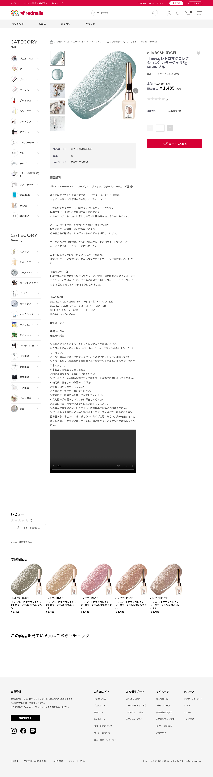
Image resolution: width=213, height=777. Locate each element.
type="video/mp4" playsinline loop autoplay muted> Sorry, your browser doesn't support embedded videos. (93, 451)
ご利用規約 (58, 760)
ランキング (18, 24)
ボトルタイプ (95, 41)
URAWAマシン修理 (135, 712)
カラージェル (79, 41)
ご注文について (101, 705)
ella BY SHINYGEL (149, 41)
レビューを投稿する (28, 527)
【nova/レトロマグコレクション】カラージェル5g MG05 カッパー (131, 605)
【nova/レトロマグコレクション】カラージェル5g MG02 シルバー (26, 605)
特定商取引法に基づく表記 (35, 760)
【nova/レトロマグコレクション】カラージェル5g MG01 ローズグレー (166, 605)
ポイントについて (102, 732)
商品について (100, 712)
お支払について (101, 719)
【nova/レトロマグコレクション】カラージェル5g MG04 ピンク (96, 605)
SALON (151, 3)
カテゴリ (65, 24)
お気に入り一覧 (163, 705)
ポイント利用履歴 (164, 725)
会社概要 (14, 760)
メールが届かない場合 (136, 705)
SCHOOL (160, 3)
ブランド (90, 24)
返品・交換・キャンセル (105, 739)
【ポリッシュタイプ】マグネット (121, 41)
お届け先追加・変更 (165, 719)
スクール (188, 712)
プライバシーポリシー (78, 760)
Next (135, 91)
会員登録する (25, 717)
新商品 (42, 24)
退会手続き (161, 732)
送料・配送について (103, 725)
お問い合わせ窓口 (134, 719)
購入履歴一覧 (162, 698)
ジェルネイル (63, 41)
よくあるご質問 (133, 698)
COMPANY (142, 3)
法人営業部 (189, 719)
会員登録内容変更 (164, 712)
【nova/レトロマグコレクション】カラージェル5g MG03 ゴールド (61, 605)
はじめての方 (100, 698)
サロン (187, 705)
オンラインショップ (193, 698)
